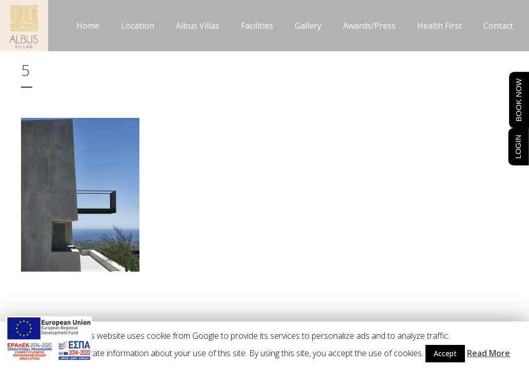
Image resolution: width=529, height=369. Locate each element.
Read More (488, 353)
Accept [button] (445, 353)
